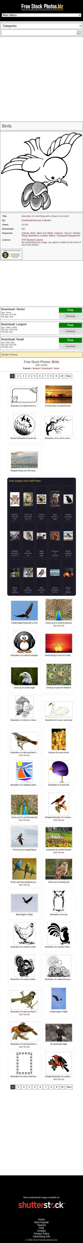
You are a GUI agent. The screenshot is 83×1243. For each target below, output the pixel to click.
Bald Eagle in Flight (24, 914)
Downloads (46, 368)
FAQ (41, 1228)
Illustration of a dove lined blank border (27, 1076)
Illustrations (33, 235)
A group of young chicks (58, 752)
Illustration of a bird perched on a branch (28, 752)
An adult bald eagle (58, 1044)
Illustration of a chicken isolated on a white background (34, 947)
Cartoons (58, 233)
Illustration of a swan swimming (58, 720)
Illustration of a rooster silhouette (59, 947)
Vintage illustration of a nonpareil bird (61, 817)
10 (62, 376)
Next (68, 376)
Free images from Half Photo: (25, 480)
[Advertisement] (41, 79)
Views (56, 368)
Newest (36, 368)
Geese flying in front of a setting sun (60, 655)
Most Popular (41, 1222)
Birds (33, 233)
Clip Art (67, 233)
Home (41, 1219)
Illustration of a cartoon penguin (24, 655)
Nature (52, 235)
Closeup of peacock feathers (58, 688)
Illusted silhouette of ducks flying (25, 438)
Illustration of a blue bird (58, 785)
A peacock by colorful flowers (58, 850)
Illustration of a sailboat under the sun (27, 785)
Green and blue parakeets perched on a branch (31, 882)
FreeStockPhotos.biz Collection (36, 220)
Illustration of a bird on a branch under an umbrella (32, 720)
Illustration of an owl (58, 914)
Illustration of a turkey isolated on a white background (33, 979)
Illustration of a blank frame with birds (27, 406)
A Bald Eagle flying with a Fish (24, 623)
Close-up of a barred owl (58, 882)
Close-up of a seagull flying (24, 850)
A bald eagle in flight (58, 1012)
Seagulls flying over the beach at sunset (28, 471)
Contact (41, 1230)
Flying (24, 235)
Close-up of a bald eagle (24, 688)
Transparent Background (68, 235)
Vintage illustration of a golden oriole (60, 1076)
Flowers (76, 233)
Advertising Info (41, 1236)
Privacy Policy (41, 1233)
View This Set (58, 626)
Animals (25, 233)
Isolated (44, 235)
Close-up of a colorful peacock (59, 623)
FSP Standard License (32, 240)
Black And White (45, 233)
